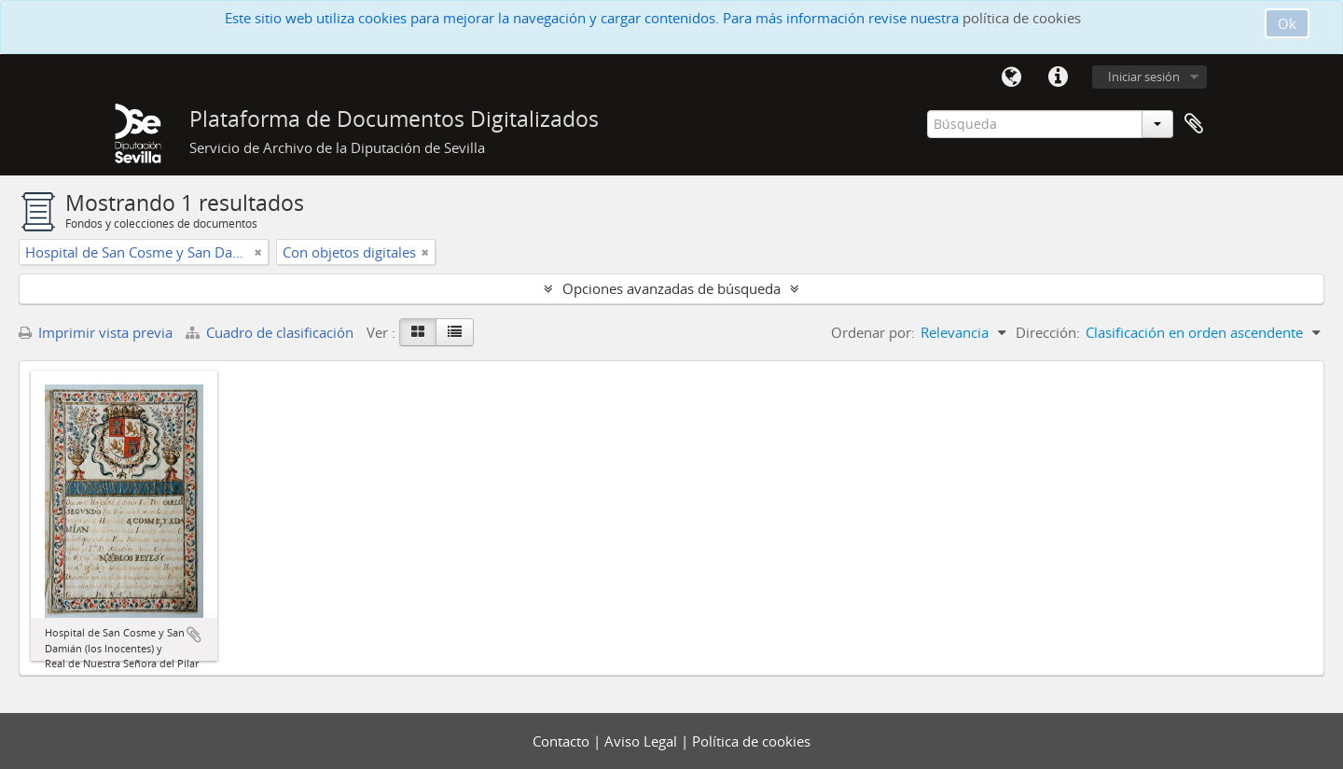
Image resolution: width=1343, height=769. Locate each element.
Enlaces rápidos (1057, 77)
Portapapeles (1193, 124)
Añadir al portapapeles (194, 634)
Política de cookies (751, 741)
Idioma (1011, 77)
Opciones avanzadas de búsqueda (671, 288)
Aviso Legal (642, 741)
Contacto (563, 741)
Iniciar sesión (1144, 76)
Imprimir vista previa (96, 332)
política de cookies (1021, 17)
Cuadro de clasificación (271, 332)
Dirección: (1048, 332)
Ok (1287, 23)
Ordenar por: (873, 332)
